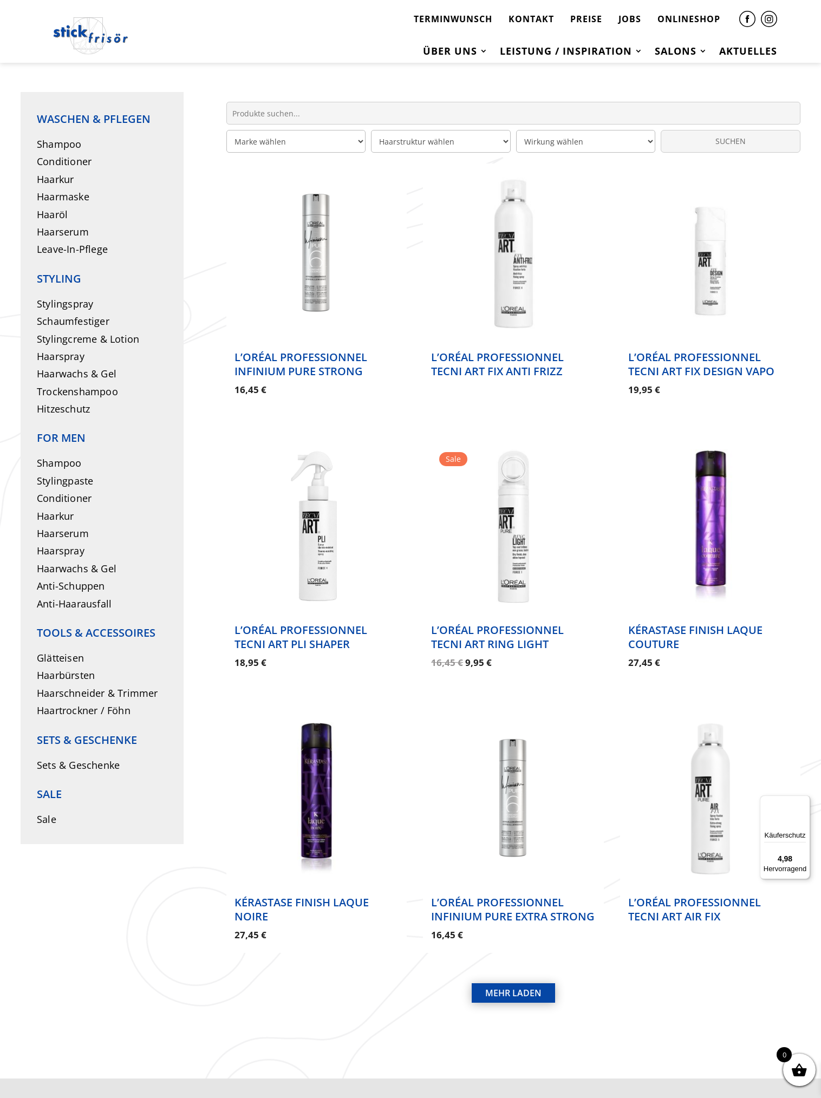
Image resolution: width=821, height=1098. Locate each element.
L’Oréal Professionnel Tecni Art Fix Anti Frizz (497, 364)
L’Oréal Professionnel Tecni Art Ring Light (497, 625)
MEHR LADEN (513, 957)
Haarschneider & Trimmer (97, 693)
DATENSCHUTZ (418, 1069)
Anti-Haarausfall (74, 603)
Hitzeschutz (63, 408)
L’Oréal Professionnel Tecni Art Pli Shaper (300, 625)
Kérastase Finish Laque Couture (695, 625)
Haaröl (52, 214)
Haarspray (60, 356)
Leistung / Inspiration (566, 52)
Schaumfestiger (73, 321)
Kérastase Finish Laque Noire (301, 885)
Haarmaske (63, 196)
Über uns (450, 52)
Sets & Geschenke (78, 765)
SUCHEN (730, 141)
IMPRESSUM (332, 1069)
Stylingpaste (65, 480)
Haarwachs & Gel (76, 373)
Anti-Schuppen (71, 585)
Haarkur (55, 179)
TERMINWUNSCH (453, 19)
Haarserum (63, 231)
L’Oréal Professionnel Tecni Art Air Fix (694, 885)
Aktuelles (748, 52)
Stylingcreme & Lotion (88, 338)
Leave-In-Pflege (72, 249)
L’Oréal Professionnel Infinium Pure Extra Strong (513, 885)
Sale (46, 819)
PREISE (586, 19)
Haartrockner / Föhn (84, 710)
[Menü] (803, 801)
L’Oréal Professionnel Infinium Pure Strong (300, 364)
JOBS (629, 19)
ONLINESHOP (688, 19)
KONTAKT (531, 19)
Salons (675, 52)
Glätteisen (60, 657)
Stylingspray (65, 303)
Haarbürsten (66, 675)
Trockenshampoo (77, 391)
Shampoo (59, 144)
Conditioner (64, 161)
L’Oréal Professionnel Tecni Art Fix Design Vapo (701, 364)
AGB (483, 1069)
